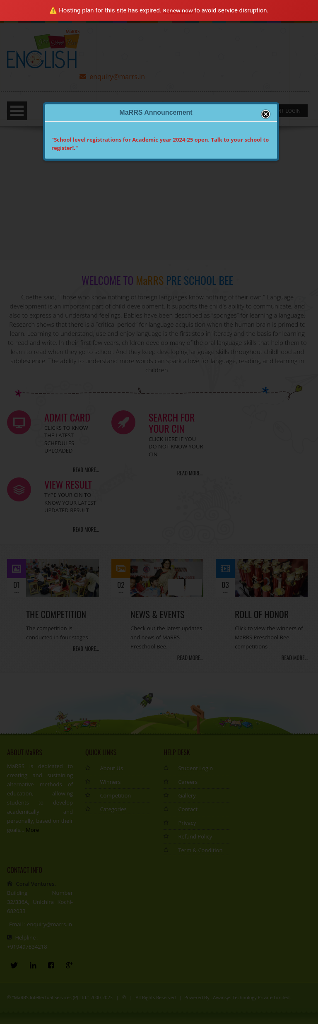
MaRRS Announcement (155, 112)
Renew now (178, 10)
